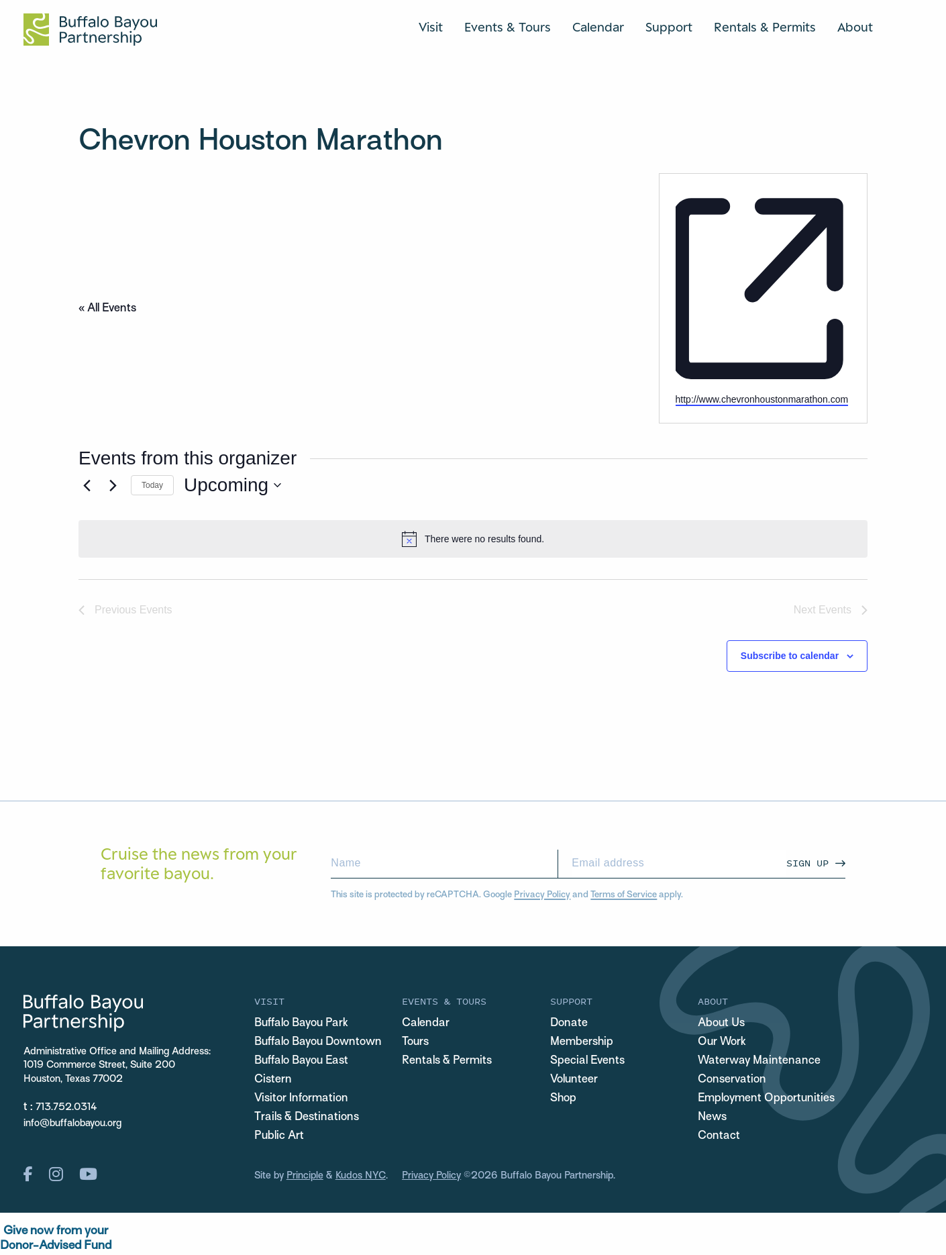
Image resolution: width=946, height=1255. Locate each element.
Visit (431, 26)
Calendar (598, 26)
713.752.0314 (66, 1107)
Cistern (273, 1079)
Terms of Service (623, 895)
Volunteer (574, 1079)
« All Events (107, 308)
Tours (415, 1042)
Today (152, 485)
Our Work (722, 1042)
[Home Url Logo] (90, 29)
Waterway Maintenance (759, 1061)
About (855, 26)
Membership (581, 1042)
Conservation (732, 1079)
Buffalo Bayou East (301, 1061)
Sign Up (807, 863)
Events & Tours (507, 26)
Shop (563, 1098)
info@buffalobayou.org (72, 1123)
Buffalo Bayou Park (301, 1023)
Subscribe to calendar (790, 655)
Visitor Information (301, 1098)
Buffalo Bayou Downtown (318, 1042)
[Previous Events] (86, 485)
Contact (719, 1136)
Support (668, 26)
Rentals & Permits (765, 26)
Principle (304, 1176)
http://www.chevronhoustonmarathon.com (762, 399)
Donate (569, 1023)
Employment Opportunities (766, 1098)
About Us (721, 1023)
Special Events (587, 1061)
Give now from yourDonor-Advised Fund (55, 1238)
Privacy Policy (542, 895)
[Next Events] (113, 485)
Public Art (279, 1136)
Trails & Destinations (306, 1117)
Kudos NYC (360, 1176)
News (712, 1117)
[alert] (473, 539)
